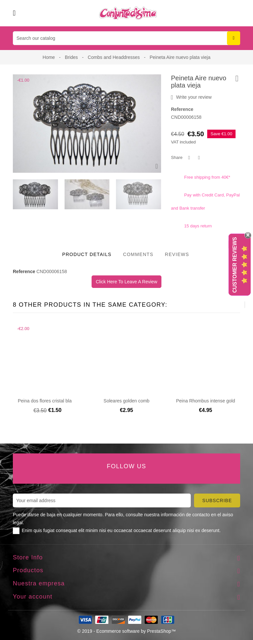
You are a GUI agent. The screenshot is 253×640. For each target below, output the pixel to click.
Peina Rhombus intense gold (205, 400)
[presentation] (86, 194)
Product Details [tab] (87, 254)
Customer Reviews (235, 265)
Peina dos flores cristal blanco (48, 400)
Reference (182, 109)
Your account (32, 596)
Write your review (191, 97)
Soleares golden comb (126, 400)
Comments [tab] (138, 254)
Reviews (177, 254)
